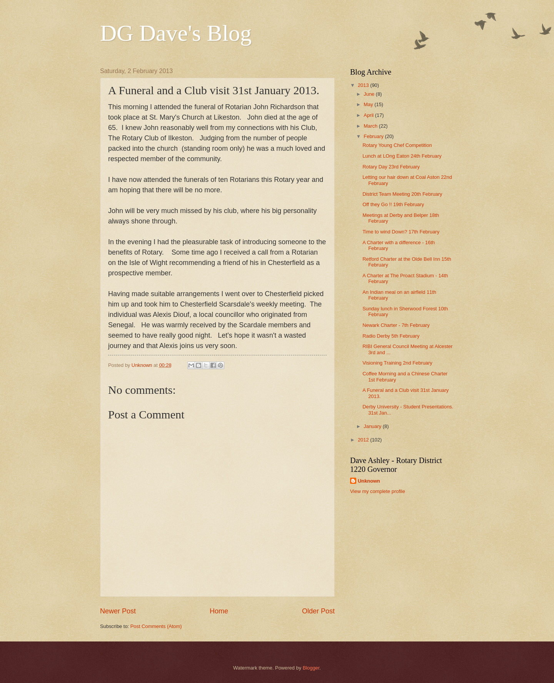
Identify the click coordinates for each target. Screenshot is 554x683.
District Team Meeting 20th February (402, 194)
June (370, 94)
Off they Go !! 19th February (393, 204)
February (374, 136)
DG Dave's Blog (176, 33)
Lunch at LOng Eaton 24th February (401, 156)
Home (219, 611)
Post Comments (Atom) (156, 626)
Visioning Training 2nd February (397, 363)
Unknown (369, 481)
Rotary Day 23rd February (391, 167)
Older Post (318, 611)
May (369, 104)
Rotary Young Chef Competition (397, 145)
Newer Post (118, 611)
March (371, 126)
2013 (364, 85)
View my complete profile (377, 491)
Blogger (311, 668)
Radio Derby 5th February (390, 336)
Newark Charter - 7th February (396, 325)
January (373, 426)
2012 (364, 440)
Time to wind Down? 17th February (400, 232)
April (369, 115)
